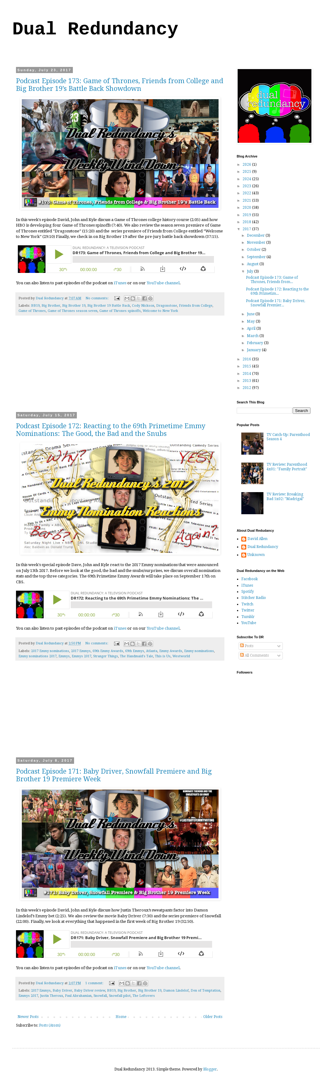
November (256, 242)
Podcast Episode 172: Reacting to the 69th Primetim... (277, 291)
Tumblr (248, 617)
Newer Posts (28, 1017)
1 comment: (94, 983)
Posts (246, 646)
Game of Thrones (32, 311)
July (250, 271)
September (257, 257)
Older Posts (212, 1017)
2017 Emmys (81, 651)
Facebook (249, 579)
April (251, 328)
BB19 (35, 306)
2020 (247, 207)
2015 (247, 366)
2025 (247, 171)
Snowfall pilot (120, 996)
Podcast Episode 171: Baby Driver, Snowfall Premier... (275, 303)
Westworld (181, 656)
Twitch (247, 604)
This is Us (163, 656)
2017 (247, 229)
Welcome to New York (160, 311)
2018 (247, 222)
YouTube (248, 623)
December (256, 235)
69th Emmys (134, 651)
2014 (247, 373)
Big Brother (51, 306)
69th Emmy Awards (108, 651)
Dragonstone (166, 306)
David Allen (257, 539)
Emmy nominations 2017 (37, 656)
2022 (247, 193)
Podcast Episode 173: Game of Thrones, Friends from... (272, 279)
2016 (247, 359)
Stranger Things (105, 656)
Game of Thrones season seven (72, 311)
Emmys (64, 656)
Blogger (210, 1069)
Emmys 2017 (81, 656)
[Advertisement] (120, 367)
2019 (247, 215)
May (251, 321)
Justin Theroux (51, 996)
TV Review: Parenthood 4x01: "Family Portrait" (287, 466)
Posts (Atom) (50, 1025)
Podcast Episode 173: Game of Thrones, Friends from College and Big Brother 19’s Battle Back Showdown (119, 84)
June (251, 314)
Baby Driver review (89, 991)
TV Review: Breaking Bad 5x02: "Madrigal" (285, 496)
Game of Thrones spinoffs (120, 311)
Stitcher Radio (253, 598)
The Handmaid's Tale (136, 656)
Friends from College (195, 306)
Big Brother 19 (73, 306)
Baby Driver (62, 991)
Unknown (256, 555)
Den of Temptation (205, 991)
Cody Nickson (143, 306)
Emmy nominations (199, 651)
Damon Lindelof (176, 991)
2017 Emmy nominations (50, 651)
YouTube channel (163, 283)
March (253, 336)
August (253, 264)
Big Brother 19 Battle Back (108, 306)
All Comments (254, 655)
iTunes (120, 283)
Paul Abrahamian (78, 996)
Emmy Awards (170, 651)
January (254, 350)
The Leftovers (143, 996)
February (255, 343)
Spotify (247, 591)
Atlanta (151, 651)
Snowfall (100, 996)
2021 (247, 200)
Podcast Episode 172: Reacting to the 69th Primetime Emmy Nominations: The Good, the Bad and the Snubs (110, 429)
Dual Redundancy (95, 29)
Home (121, 1017)
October (254, 249)
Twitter (247, 610)
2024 (247, 179)
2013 (247, 381)
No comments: (97, 298)
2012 (247, 388)
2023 (247, 186)
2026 (247, 164)
